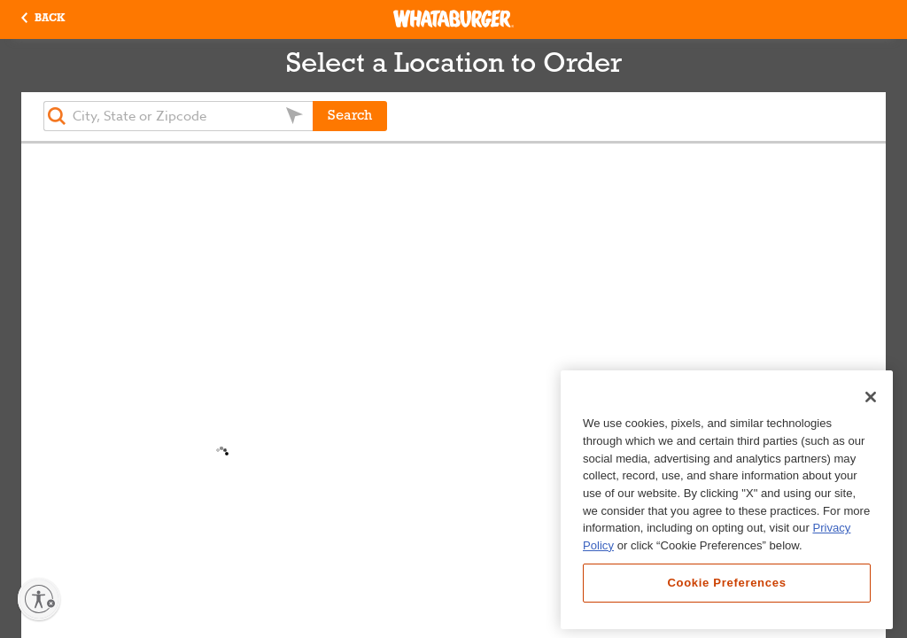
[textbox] (178, 116)
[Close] (870, 396)
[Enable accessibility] (39, 599)
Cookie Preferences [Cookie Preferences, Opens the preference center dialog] (726, 582)
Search (350, 116)
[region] (727, 499)
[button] (43, 19)
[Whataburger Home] (453, 18)
